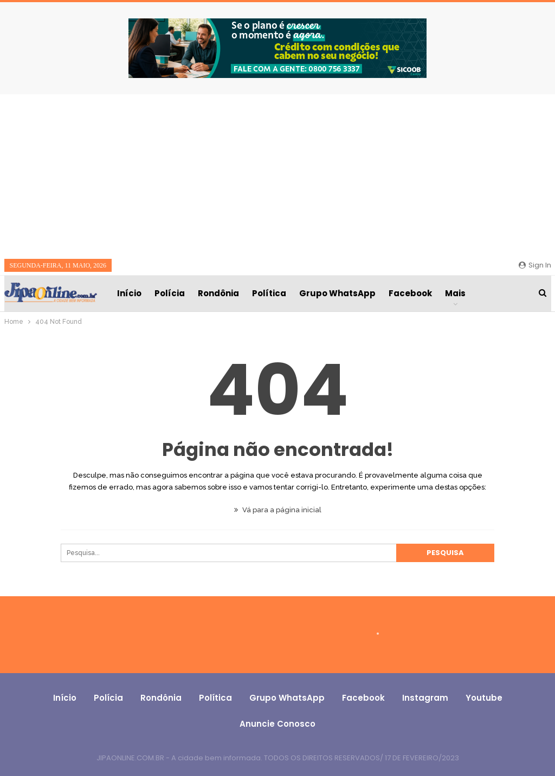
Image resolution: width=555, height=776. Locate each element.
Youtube (484, 697)
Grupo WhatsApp (337, 293)
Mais (455, 293)
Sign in (535, 265)
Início (129, 293)
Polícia (169, 293)
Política (269, 293)
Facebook (410, 293)
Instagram (425, 697)
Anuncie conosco (277, 723)
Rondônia (218, 293)
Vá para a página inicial (277, 510)
